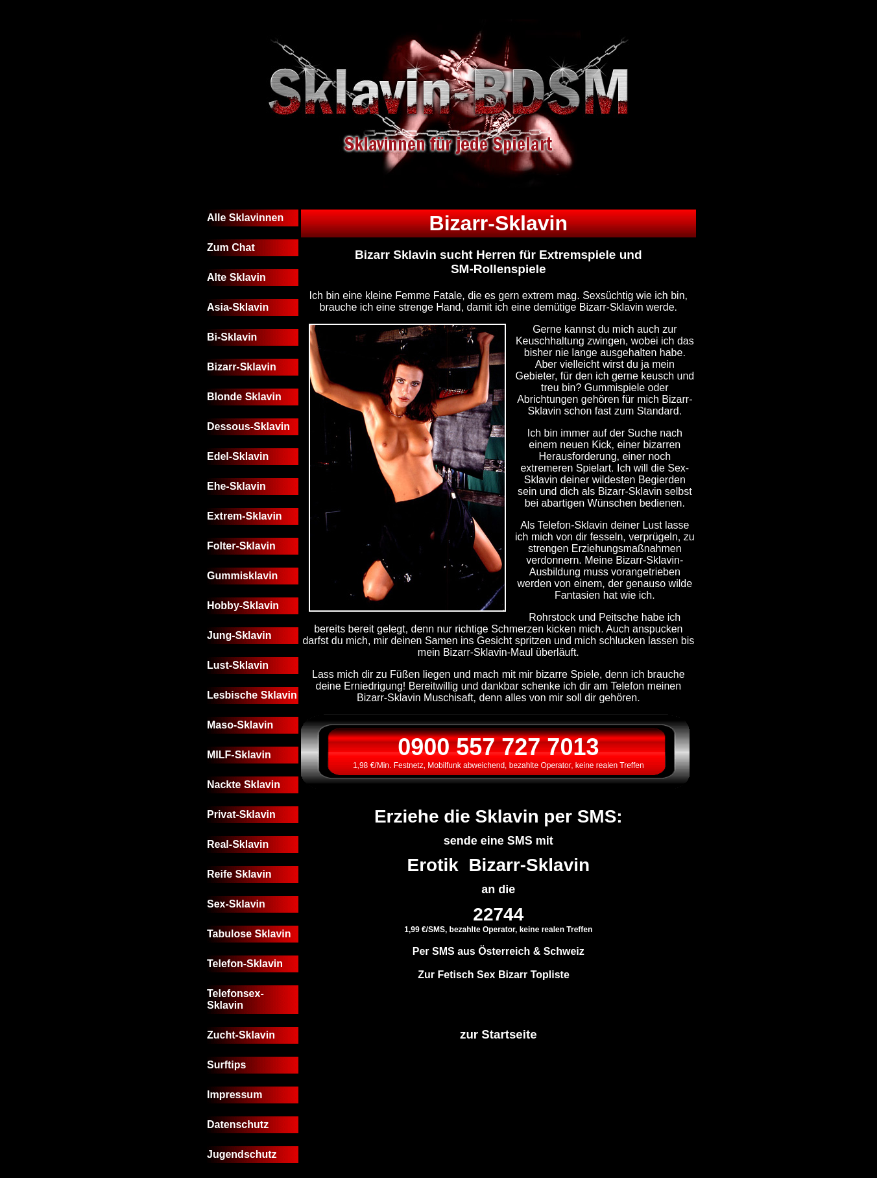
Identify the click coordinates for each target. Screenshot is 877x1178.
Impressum (234, 1094)
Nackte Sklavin (243, 784)
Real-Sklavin (238, 844)
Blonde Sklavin (244, 396)
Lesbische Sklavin (252, 695)
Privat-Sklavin (241, 814)
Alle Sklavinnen (245, 217)
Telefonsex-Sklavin (235, 999)
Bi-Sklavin (232, 337)
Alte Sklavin (236, 277)
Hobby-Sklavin (243, 605)
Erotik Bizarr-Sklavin (498, 865)
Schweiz (564, 951)
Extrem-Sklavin (244, 516)
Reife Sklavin (239, 874)
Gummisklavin (242, 575)
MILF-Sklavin (239, 754)
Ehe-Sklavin (236, 486)
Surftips (226, 1064)
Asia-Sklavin (238, 307)
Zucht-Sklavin (241, 1034)
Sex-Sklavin (236, 903)
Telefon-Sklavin (245, 963)
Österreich (504, 951)
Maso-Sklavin (240, 724)
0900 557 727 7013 (498, 747)
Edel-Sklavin (238, 456)
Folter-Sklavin (241, 545)
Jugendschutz (242, 1154)
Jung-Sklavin (239, 635)
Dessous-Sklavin (248, 426)
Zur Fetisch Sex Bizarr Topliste (494, 974)
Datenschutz (238, 1124)
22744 (498, 914)
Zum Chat (231, 247)
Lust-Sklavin (238, 665)
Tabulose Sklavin (249, 933)
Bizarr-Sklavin (241, 366)
